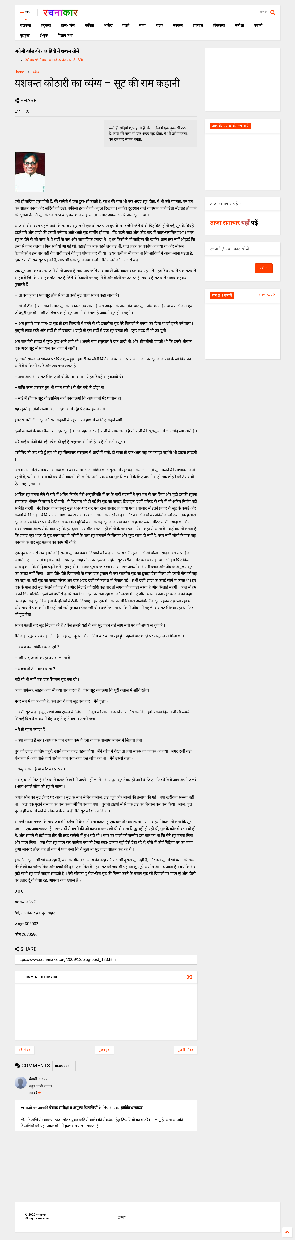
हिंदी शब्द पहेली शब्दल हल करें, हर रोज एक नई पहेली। (54, 60)
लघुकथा (46, 25)
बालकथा (25, 25)
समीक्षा (239, 25)
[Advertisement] (242, 79)
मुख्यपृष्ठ (104, 1050)
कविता (89, 25)
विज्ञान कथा (65, 35)
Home (19, 72)
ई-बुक (44, 35)
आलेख (108, 25)
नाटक (159, 25)
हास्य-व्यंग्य (68, 25)
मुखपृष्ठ (121, 1217)
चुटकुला (25, 35)
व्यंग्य (142, 25)
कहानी (258, 25)
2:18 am (43, 1079)
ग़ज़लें (125, 25)
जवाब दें (35, 1093)
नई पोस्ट (24, 1050)
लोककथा (219, 25)
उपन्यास (198, 25)
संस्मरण (178, 25)
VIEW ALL (266, 294)
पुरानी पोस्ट (185, 1050)
